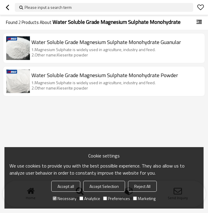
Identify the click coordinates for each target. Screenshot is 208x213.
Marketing (144, 198)
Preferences (116, 198)
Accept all (65, 186)
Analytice (89, 198)
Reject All (142, 186)
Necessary (64, 198)
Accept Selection (104, 186)
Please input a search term (48, 7)
